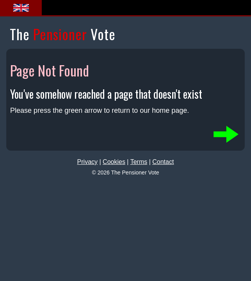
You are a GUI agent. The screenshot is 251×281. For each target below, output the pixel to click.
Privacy (87, 161)
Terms (139, 161)
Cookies (114, 161)
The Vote (63, 33)
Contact (163, 161)
